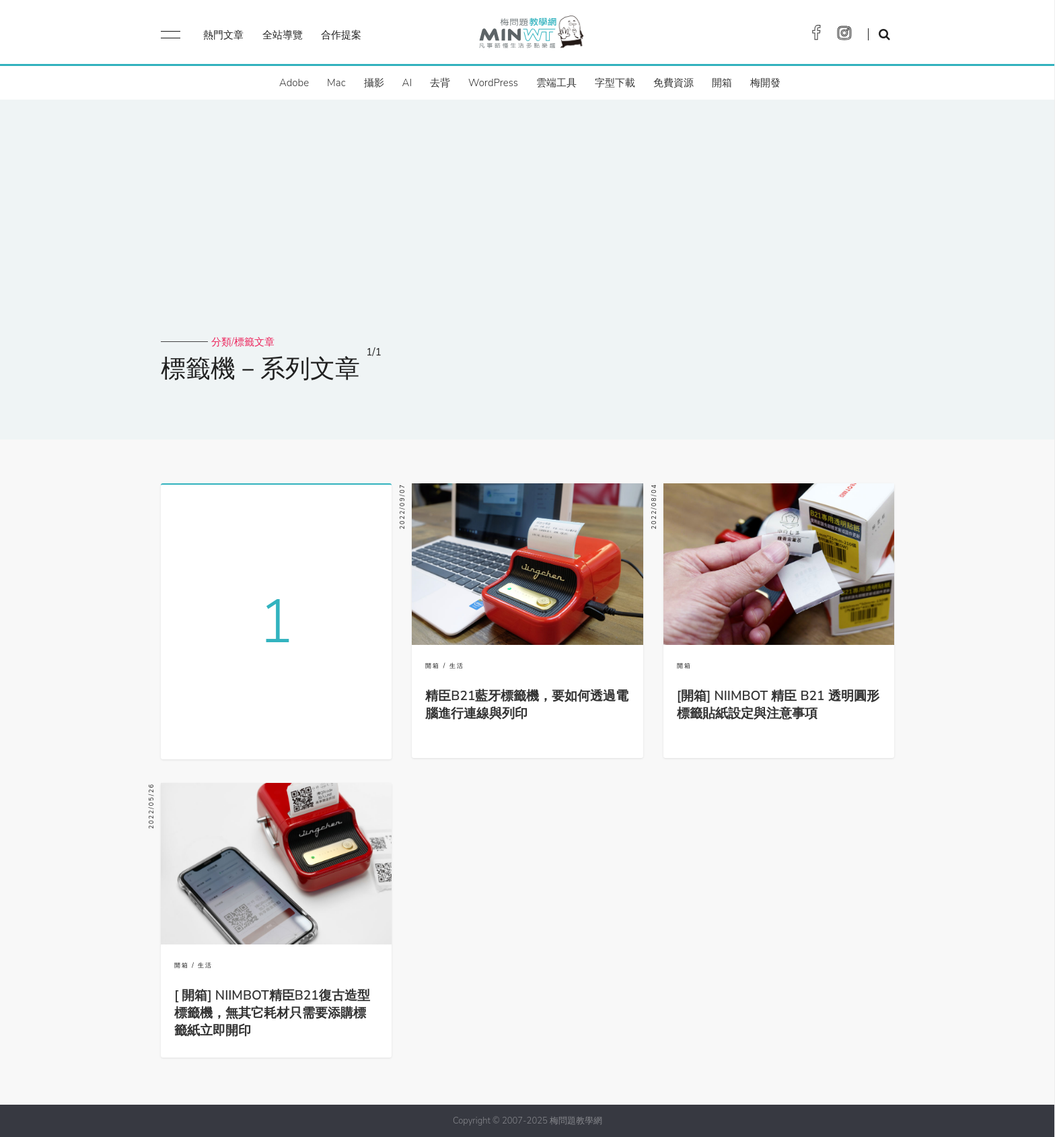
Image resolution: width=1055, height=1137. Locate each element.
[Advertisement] (527, 234)
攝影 (374, 83)
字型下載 (615, 83)
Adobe (294, 83)
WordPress (493, 83)
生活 (456, 666)
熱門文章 (223, 35)
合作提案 (341, 35)
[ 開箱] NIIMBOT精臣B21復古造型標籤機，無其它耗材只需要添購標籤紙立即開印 (272, 1013)
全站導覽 (282, 35)
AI (407, 83)
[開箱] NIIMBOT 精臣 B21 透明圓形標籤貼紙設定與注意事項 (778, 704)
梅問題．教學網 (530, 35)
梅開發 (765, 83)
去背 (440, 83)
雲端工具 (556, 83)
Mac (336, 83)
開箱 (722, 83)
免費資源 (673, 83)
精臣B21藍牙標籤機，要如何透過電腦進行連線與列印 (526, 704)
